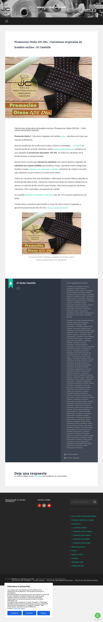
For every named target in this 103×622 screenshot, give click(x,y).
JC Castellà (78, 158)
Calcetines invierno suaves (79, 398)
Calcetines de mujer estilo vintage (80, 379)
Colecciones (77, 561)
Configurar (14, 613)
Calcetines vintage (80, 319)
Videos (74, 587)
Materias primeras (79, 584)
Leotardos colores (81, 565)
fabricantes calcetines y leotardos (79, 447)
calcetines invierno (74, 397)
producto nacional (83, 464)
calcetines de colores (83, 371)
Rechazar (29, 613)
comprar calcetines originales (77, 427)
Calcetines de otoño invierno (78, 381)
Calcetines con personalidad (76, 366)
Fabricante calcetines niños (78, 327)
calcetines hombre (74, 307)
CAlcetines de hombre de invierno (80, 374)
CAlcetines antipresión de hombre (80, 361)
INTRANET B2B (78, 599)
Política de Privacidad (86, 617)
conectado (39, 511)
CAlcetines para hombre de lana (79, 416)
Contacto (75, 595)
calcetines (80, 343)
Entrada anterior (73, 489)
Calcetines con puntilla (82, 576)
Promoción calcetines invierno (79, 466)
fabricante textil (73, 442)
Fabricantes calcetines (76, 329)
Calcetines (71, 299)
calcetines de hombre (75, 373)
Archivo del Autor (18, 300)
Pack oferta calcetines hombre (79, 458)
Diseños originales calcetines (77, 431)
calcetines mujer (80, 311)
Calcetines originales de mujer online (80, 409)
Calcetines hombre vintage (79, 308)
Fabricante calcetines (81, 325)
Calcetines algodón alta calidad (78, 346)
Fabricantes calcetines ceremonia (78, 443)
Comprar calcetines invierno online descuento (78, 423)
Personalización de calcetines (79, 460)
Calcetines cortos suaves (77, 303)
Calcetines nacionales (82, 406)
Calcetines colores (83, 299)
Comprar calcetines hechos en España (79, 419)
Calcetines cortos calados (84, 568)
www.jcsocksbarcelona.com (65, 161)
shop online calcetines (81, 472)
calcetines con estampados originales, (46, 181)
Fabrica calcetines (74, 323)
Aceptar (43, 613)
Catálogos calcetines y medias (84, 557)
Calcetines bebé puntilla (83, 580)
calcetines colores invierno (78, 301)
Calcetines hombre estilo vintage (80, 396)
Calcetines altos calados (83, 572)
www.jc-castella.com (51, 10)
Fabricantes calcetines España (80, 445)
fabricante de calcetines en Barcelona (41, 207)
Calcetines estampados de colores (79, 392)
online (63, 149)
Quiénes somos (78, 591)
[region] (28, 600)
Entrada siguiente (73, 493)
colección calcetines (75, 418)
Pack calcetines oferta (81, 456)
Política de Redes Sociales (60, 617)
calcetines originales (75, 315)
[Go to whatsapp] (97, 615)
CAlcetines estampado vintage (76, 390)
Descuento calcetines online (78, 321)
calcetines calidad (74, 363)
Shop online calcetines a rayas (79, 474)
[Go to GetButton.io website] (97, 619)
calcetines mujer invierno (77, 313)
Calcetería (71, 339)
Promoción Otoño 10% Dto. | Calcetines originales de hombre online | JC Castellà (48, 53)
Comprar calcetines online (78, 425)
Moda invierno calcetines (79, 451)
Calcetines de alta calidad (77, 305)
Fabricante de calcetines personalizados (77, 439)
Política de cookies (19, 608)
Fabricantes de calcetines (77, 450)
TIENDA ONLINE (78, 602)
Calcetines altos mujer (83, 359)
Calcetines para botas (84, 414)
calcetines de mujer (81, 377)
